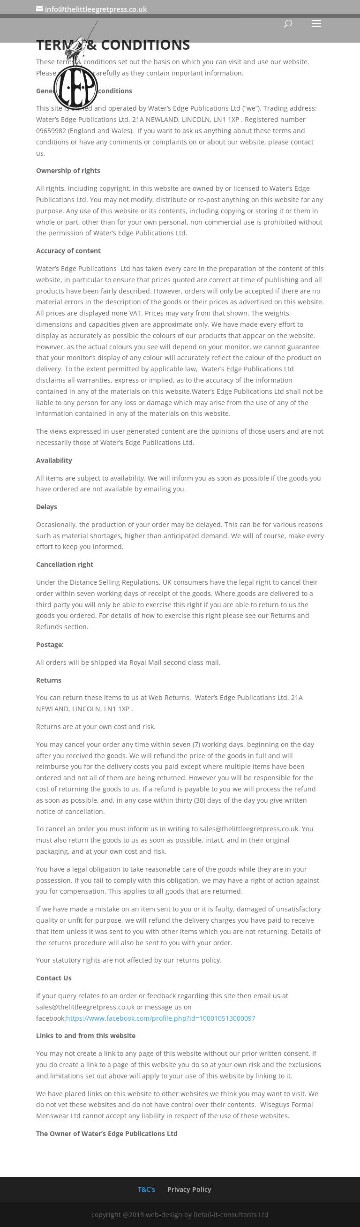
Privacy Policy (189, 1189)
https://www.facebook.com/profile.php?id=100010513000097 (160, 1018)
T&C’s (146, 1189)
